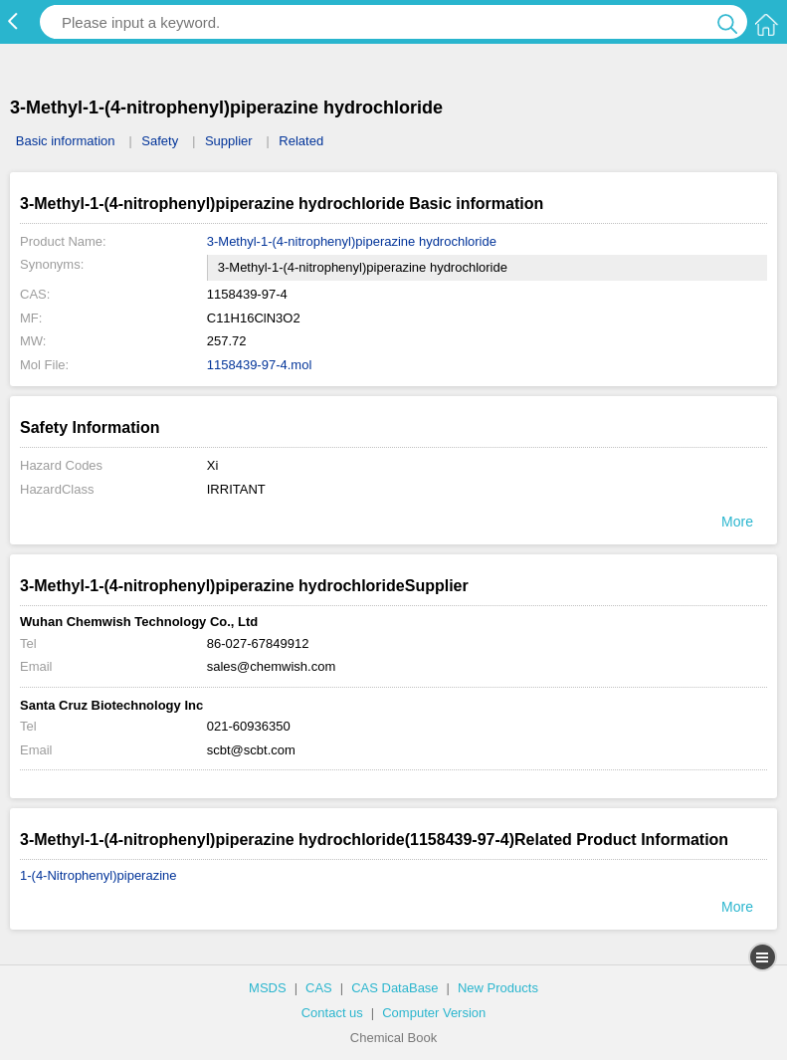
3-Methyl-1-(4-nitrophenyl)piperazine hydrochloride (351, 241)
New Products (498, 987)
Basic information (65, 140)
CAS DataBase (394, 987)
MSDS (268, 987)
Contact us (332, 1012)
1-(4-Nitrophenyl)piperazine (98, 875)
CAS (318, 987)
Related (301, 140)
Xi (213, 465)
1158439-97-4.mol (259, 364)
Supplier (229, 140)
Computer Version (434, 1012)
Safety (159, 140)
